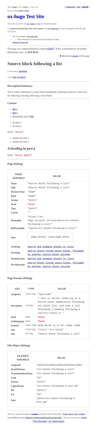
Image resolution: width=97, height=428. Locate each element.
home (56, 421)
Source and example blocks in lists (51, 246)
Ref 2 (15, 113)
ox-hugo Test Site (25, 16)
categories (70, 7)
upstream (23, 71)
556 (31, 116)
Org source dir (32, 36)
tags (78, 7)
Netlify (84, 417)
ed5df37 (50, 48)
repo (53, 29)
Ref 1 (15, 109)
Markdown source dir (20, 42)
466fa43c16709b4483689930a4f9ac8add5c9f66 (43, 417)
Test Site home (40, 421)
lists (14, 77)
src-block (21, 77)
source (75, 56)
